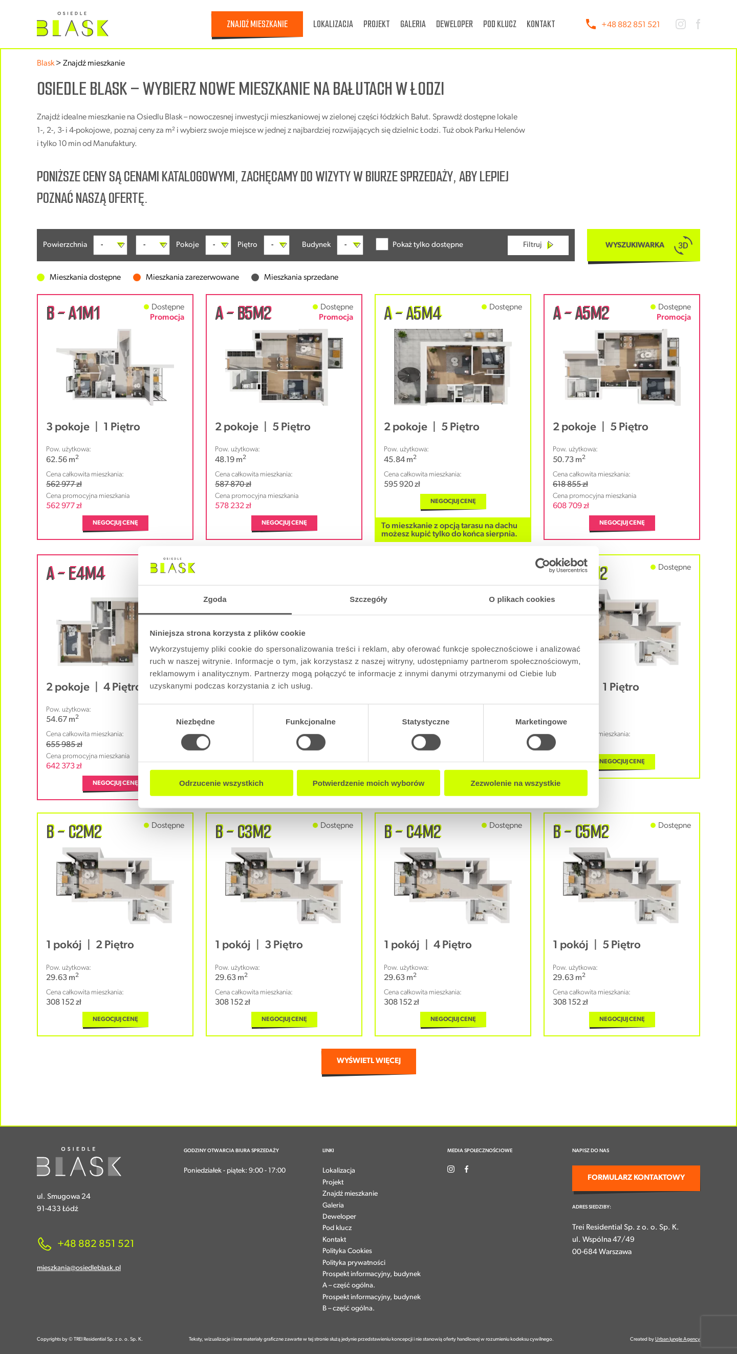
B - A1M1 (72, 313)
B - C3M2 (243, 832)
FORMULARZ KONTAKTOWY (636, 1178)
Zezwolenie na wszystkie (516, 783)
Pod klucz (499, 24)
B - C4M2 (412, 832)
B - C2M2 (73, 832)
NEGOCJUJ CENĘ (115, 523)
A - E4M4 (75, 573)
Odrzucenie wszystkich (221, 783)
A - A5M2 (581, 313)
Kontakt (541, 24)
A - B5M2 (243, 313)
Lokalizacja (333, 24)
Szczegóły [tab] (368, 599)
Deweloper (454, 24)
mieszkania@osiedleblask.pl (79, 1268)
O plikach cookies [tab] (522, 599)
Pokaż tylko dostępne (419, 244)
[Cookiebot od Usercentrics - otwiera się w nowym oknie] (543, 565)
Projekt (376, 24)
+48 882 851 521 (630, 25)
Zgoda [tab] (215, 599)
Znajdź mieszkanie (257, 24)
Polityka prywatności (353, 1263)
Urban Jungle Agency (677, 1339)
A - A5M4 (412, 313)
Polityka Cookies (347, 1251)
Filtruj (538, 245)
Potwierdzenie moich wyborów (368, 783)
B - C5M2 (581, 832)
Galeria (413, 24)
